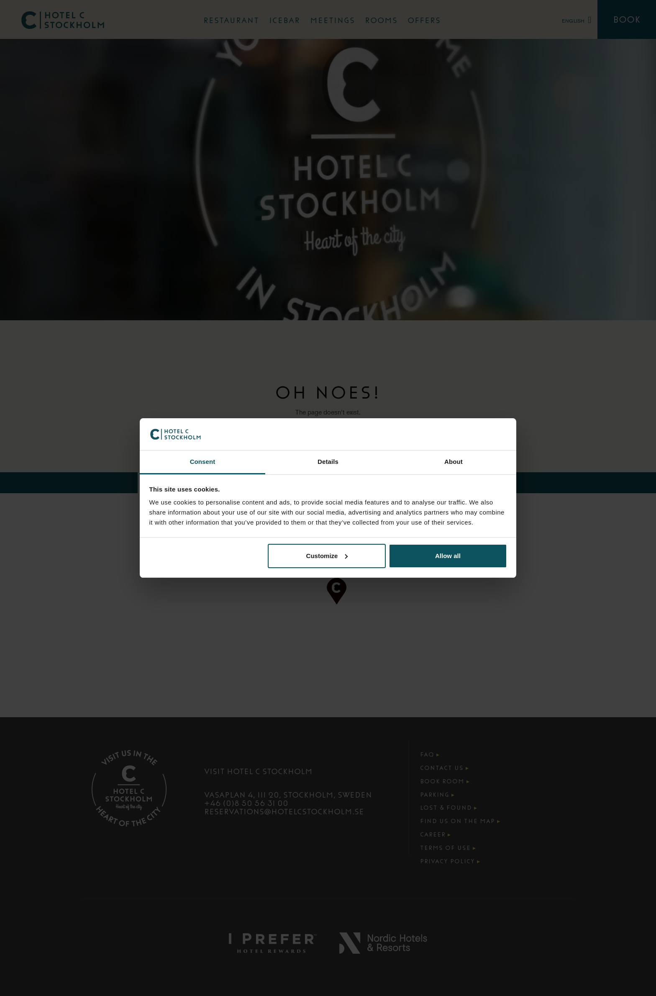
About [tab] (453, 461)
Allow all (448, 555)
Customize (327, 555)
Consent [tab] (202, 461)
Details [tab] (328, 461)
